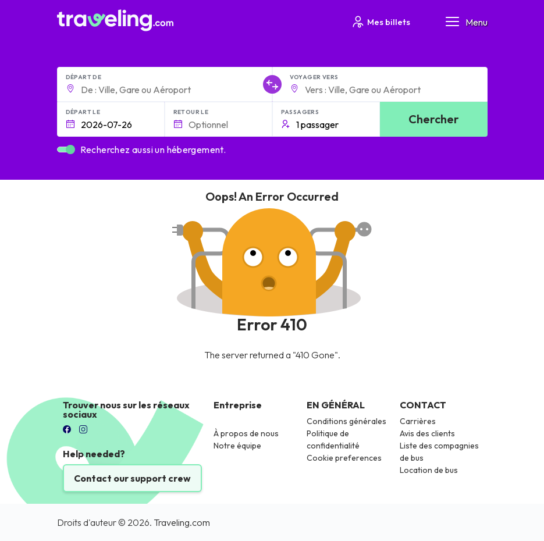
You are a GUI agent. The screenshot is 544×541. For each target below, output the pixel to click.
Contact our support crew (132, 478)
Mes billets (380, 22)
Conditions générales (346, 421)
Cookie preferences (344, 458)
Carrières (418, 421)
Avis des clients (427, 433)
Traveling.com (182, 522)
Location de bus (429, 470)
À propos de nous (246, 433)
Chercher (433, 119)
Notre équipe (237, 445)
